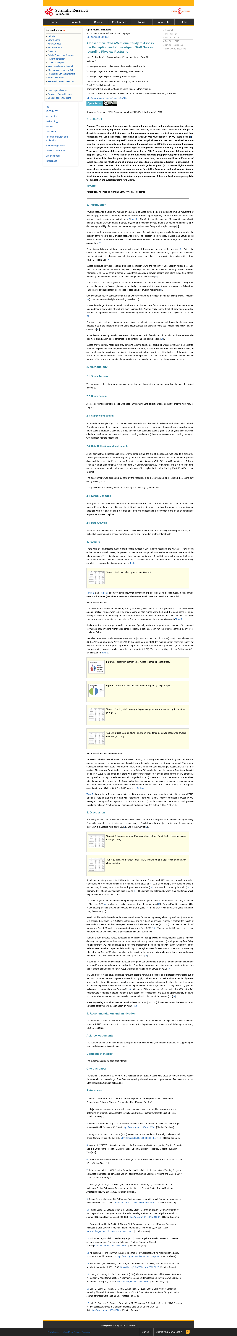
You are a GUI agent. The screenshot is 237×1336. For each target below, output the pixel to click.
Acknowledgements (99, 1035)
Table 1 (133, 563)
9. (87, 1199)
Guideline (51, 51)
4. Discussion (95, 812)
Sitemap (122, 1325)
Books (98, 22)
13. (87, 1253)
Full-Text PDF (170, 34)
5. (87, 1145)
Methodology (51, 121)
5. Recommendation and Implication (111, 1013)
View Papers (53, 40)
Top (47, 106)
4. (87, 1134)
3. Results (93, 541)
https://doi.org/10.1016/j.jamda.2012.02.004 (135, 1202)
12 (88, 316)
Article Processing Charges (59, 55)
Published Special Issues (58, 94)
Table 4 (140, 788)
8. (87, 1184)
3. (87, 1123)
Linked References (173, 45)
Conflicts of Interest (99, 1053)
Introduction (51, 116)
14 (162, 339)
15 (146, 955)
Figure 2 (104, 593)
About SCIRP (112, 1325)
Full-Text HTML (171, 37)
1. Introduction (96, 204)
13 (98, 329)
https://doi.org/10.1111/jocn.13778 (110, 1245)
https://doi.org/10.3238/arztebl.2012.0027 (139, 1267)
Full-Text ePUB (171, 41)
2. (87, 1109)
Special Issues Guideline (58, 98)
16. (87, 1289)
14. (87, 1263)
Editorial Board (54, 47)
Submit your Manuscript (168, 1332)
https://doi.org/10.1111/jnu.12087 (144, 1217)
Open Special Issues (56, 90)
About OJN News (55, 77)
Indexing (51, 36)
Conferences (119, 22)
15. (87, 1274)
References (94, 1090)
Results (49, 126)
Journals (76, 22)
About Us (163, 22)
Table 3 (104, 652)
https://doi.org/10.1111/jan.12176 (132, 1281)
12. (87, 1238)
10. (87, 1210)
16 (170, 996)
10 (156, 276)
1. (87, 1098)
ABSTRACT (94, 118)
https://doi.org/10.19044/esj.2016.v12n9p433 (138, 1256)
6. (87, 1159)
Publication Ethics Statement (60, 74)
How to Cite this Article (174, 49)
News (141, 22)
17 (174, 996)
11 (137, 299)
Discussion (51, 131)
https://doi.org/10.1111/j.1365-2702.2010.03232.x (109, 1231)
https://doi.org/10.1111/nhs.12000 (138, 1127)
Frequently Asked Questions (60, 81)
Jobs (184, 22)
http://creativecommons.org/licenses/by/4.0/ (106, 98)
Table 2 (178, 619)
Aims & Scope (53, 44)
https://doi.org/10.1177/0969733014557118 (140, 1138)
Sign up (145, 1332)
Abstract (168, 30)
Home (54, 22)
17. (87, 1303)
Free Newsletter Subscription (60, 66)
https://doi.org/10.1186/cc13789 (106, 1310)
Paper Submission (55, 59)
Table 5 (89, 794)
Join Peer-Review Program (77, 1332)
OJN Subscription (55, 62)
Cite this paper (96, 1068)
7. (87, 1170)
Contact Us (131, 1325)
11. (87, 1224)
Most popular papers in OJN (60, 70)
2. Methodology (96, 366)
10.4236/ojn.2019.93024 (97, 37)
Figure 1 (90, 593)
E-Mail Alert (53, 1332)
